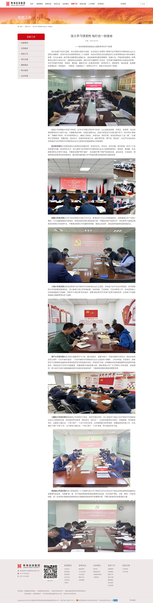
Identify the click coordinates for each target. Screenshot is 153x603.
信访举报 (24, 77)
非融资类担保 (97, 574)
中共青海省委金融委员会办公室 (52, 594)
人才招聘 (91, 4)
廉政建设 (24, 65)
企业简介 (67, 569)
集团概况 (40, 4)
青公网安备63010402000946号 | (87, 600)
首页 (31, 4)
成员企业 (57, 4)
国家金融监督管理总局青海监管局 (75, 591)
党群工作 (74, 4)
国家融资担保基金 (29, 591)
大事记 (66, 583)
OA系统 (123, 4)
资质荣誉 (67, 574)
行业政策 (125, 569)
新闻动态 (48, 4)
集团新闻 (81, 569)
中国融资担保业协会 (43, 591)
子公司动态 (82, 572)
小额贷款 (96, 577)
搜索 (142, 4)
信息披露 (81, 580)
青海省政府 (27, 594)
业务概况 (65, 4)
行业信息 (81, 574)
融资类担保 (96, 572)
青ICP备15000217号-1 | (67, 600)
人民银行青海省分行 (57, 591)
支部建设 (24, 48)
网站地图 (132, 600)
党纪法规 (24, 60)
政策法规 (83, 4)
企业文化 (67, 577)
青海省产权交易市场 (70, 594)
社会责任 (67, 580)
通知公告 (81, 577)
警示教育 (24, 71)
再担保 (95, 569)
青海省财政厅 (37, 594)
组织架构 (67, 572)
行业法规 (125, 572)
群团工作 (24, 54)
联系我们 (101, 4)
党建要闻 (24, 43)
